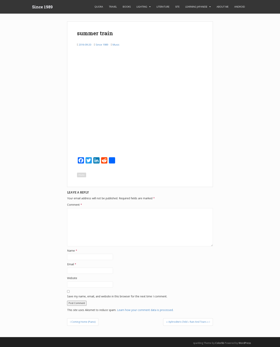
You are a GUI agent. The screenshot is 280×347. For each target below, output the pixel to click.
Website (72, 278)
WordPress (245, 343)
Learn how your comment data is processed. (145, 310)
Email (71, 264)
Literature (163, 6)
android (239, 6)
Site (177, 6)
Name (72, 250)
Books (127, 6)
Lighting (141, 6)
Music (116, 44)
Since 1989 (42, 6)
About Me (222, 6)
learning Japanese (196, 6)
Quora (98, 6)
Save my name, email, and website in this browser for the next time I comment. (117, 296)
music (81, 175)
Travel (113, 6)
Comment (74, 204)
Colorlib (219, 343)
